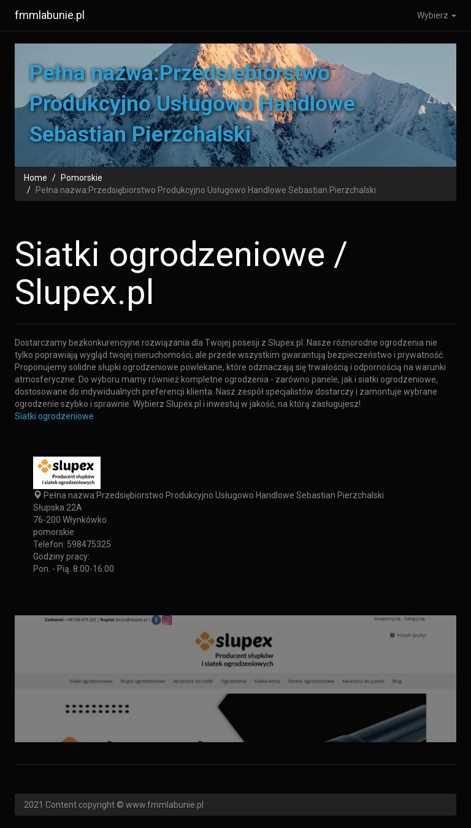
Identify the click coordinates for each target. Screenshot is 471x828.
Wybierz (436, 15)
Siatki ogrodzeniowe (54, 416)
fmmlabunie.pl (50, 15)
